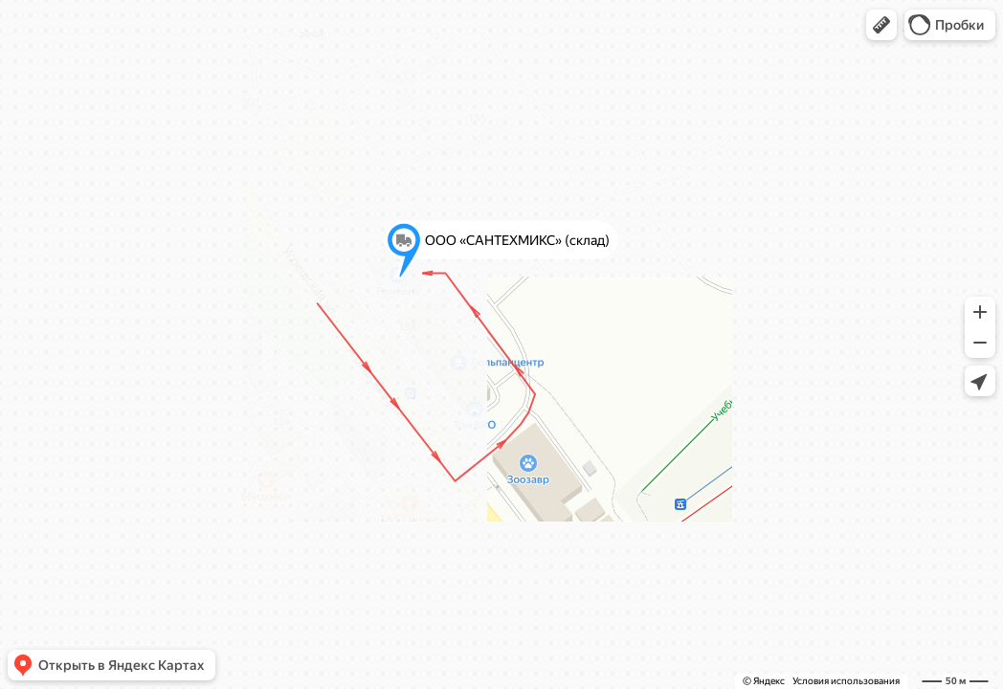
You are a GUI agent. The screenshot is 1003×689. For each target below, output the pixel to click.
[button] (881, 25)
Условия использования (846, 681)
